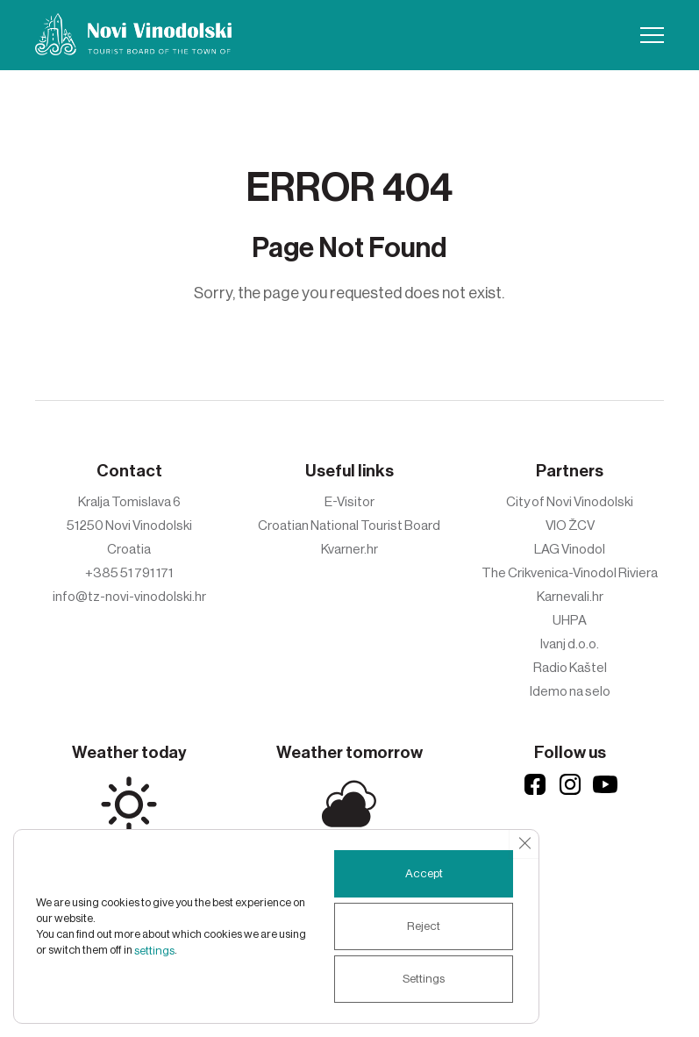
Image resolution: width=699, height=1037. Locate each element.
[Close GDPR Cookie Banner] (523, 844)
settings (183, 950)
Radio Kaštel (570, 668)
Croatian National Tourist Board (349, 525)
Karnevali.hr (570, 597)
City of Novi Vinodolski (569, 502)
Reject (419, 926)
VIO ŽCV (570, 525)
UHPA (570, 620)
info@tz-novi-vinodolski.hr (129, 597)
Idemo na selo (570, 691)
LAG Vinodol (569, 549)
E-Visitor (349, 502)
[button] (652, 35)
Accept (419, 874)
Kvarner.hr (349, 549)
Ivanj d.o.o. (569, 644)
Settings (419, 979)
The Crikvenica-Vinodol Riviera (569, 573)
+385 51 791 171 (129, 573)
